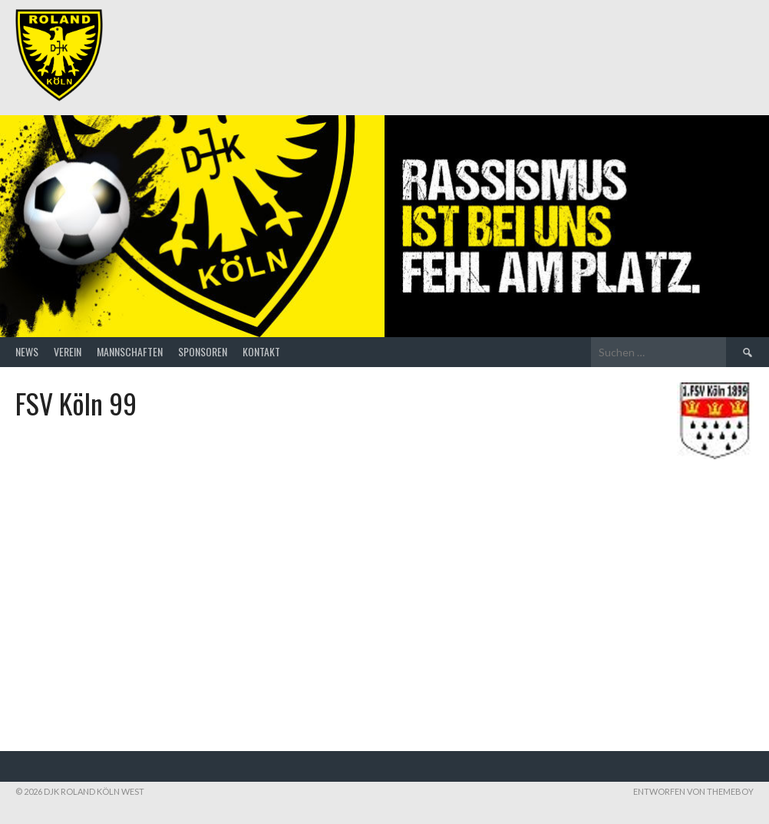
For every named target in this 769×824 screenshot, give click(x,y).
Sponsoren (202, 351)
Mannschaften (130, 351)
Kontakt (261, 351)
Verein (67, 351)
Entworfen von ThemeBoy (693, 791)
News (26, 351)
